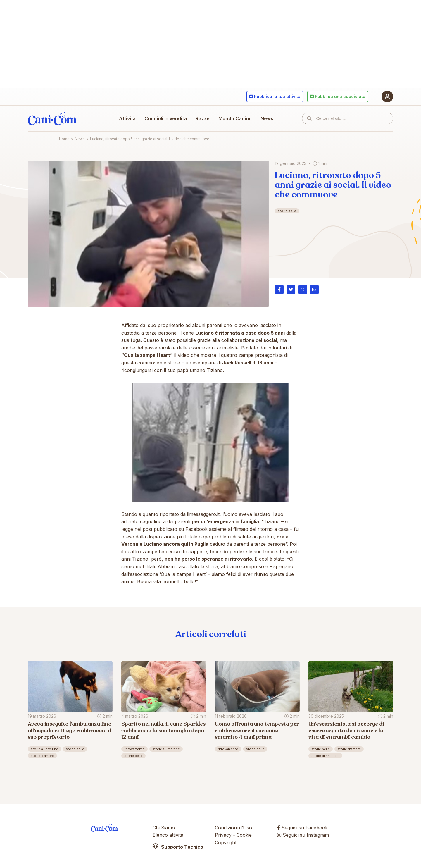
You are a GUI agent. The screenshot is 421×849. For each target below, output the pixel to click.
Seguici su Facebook (302, 828)
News (266, 118)
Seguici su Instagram (303, 835)
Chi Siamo (164, 828)
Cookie (244, 835)
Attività (127, 118)
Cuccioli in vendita (165, 118)
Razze (203, 118)
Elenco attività (168, 835)
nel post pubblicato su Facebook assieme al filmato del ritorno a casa (211, 529)
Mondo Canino (235, 118)
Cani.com (52, 118)
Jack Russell (236, 363)
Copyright (226, 842)
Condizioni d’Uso (233, 828)
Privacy (223, 835)
